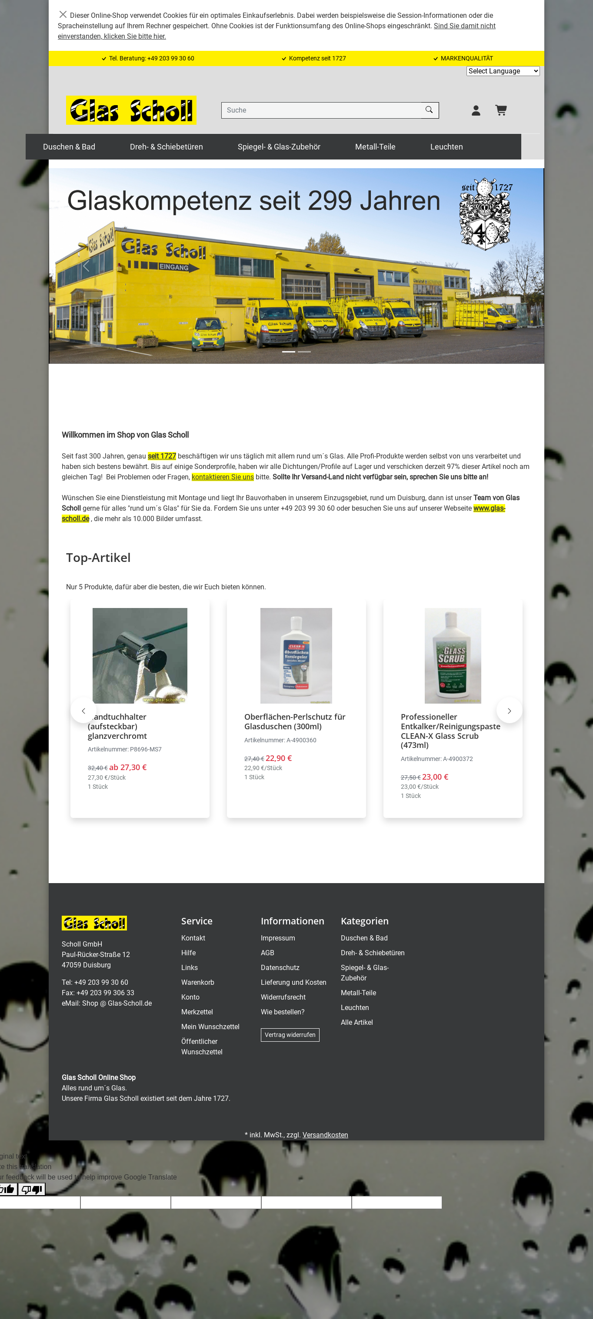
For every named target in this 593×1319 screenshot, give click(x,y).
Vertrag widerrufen (290, 1035)
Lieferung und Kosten (293, 983)
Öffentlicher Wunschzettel (202, 1047)
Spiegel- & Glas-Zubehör (302, 146)
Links (189, 968)
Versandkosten (325, 1135)
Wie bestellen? (283, 1012)
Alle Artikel (357, 1023)
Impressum (278, 938)
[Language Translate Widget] (503, 71)
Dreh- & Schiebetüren (189, 146)
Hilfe (188, 953)
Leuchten (469, 146)
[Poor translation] (32, 1189)
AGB (267, 953)
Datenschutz (280, 968)
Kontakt (193, 938)
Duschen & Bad (92, 146)
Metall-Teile (398, 146)
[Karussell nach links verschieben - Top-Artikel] (83, 710)
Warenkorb (197, 983)
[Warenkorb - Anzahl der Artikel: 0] (502, 110)
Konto (190, 997)
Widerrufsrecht (283, 997)
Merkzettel (197, 1012)
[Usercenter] (476, 110)
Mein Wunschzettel (210, 1027)
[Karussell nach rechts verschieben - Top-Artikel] (509, 710)
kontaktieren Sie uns (223, 477)
